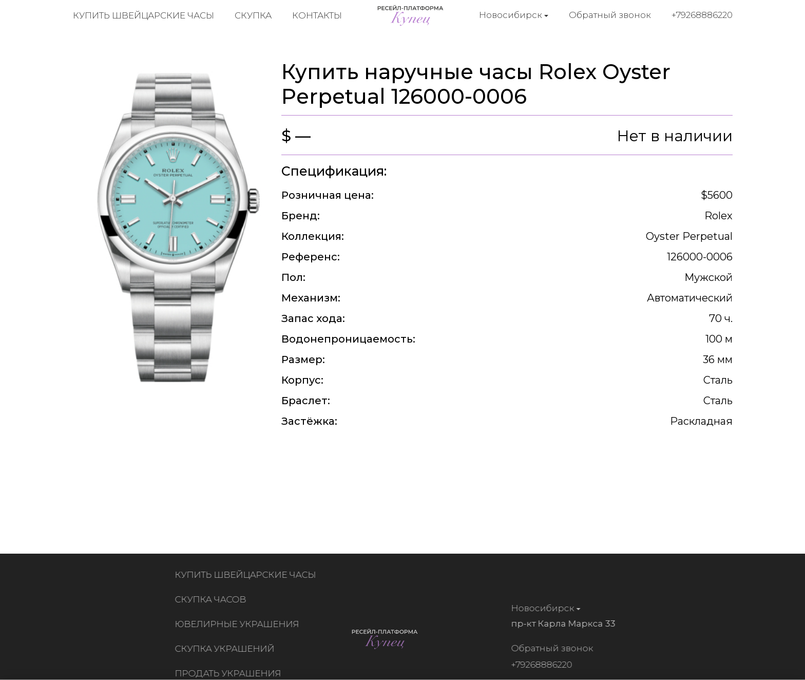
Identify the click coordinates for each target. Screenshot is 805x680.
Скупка (253, 15)
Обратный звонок (610, 15)
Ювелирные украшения (239, 624)
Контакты (317, 15)
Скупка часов (212, 599)
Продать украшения (230, 673)
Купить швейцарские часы (143, 15)
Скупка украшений (227, 649)
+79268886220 (702, 15)
